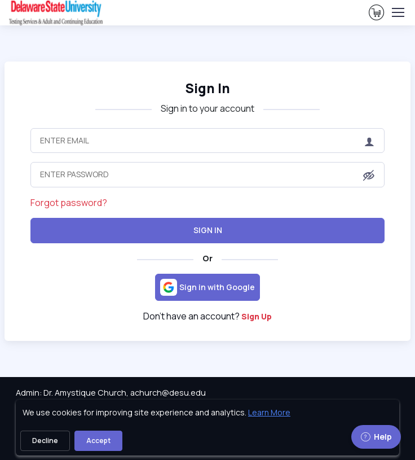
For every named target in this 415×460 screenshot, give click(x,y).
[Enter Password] (207, 174)
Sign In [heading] (207, 88)
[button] (368, 175)
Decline (45, 440)
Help (376, 436)
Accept (98, 440)
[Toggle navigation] (397, 12)
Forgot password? (68, 202)
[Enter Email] (207, 140)
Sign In (207, 230)
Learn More (269, 412)
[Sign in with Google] (207, 287)
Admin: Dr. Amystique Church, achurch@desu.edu (111, 392)
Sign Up (256, 316)
